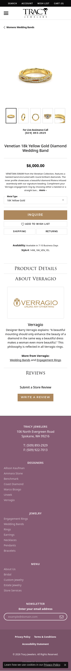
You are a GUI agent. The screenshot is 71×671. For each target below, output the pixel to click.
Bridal (7, 574)
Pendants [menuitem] (10, 545)
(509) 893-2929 (35, 133)
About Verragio (35, 278)
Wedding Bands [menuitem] (14, 524)
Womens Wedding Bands (20, 27)
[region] (35, 72)
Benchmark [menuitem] (11, 479)
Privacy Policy (22, 636)
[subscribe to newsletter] (61, 616)
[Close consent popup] (65, 665)
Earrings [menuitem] (9, 534)
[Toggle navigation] (6, 13)
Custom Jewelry (13, 580)
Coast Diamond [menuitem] (13, 484)
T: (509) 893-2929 (35, 445)
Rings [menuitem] (7, 529)
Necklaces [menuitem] (10, 540)
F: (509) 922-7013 (35, 450)
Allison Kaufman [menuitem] (14, 468)
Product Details (35, 268)
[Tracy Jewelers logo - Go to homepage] (35, 13)
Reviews (35, 372)
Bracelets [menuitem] (10, 550)
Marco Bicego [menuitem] (12, 489)
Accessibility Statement (35, 644)
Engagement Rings (49, 360)
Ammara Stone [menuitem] (13, 473)
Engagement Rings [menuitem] (16, 518)
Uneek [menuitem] (8, 494)
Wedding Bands (20, 360)
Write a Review (35, 397)
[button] (12, 3)
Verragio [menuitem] (9, 500)
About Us (10, 569)
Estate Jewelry (12, 585)
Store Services (13, 590)
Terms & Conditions (45, 636)
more (43, 190)
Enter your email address (35, 609)
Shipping (19, 231)
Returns (52, 231)
